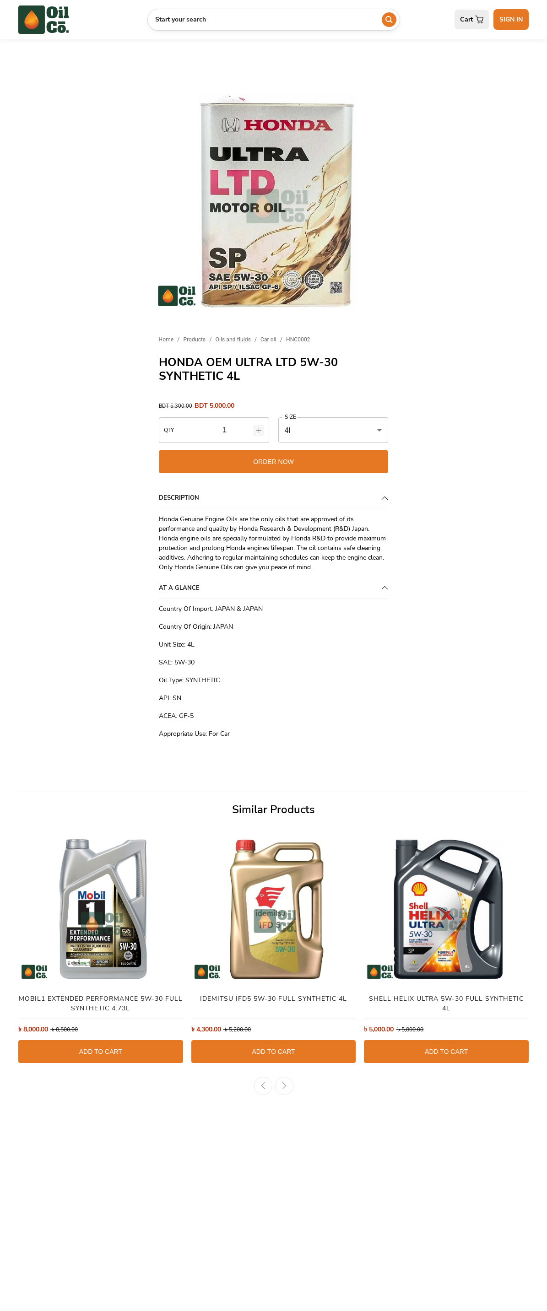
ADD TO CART (100, 1051)
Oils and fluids (233, 339)
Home (166, 339)
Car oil (268, 339)
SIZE (290, 417)
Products (194, 339)
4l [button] (288, 430)
